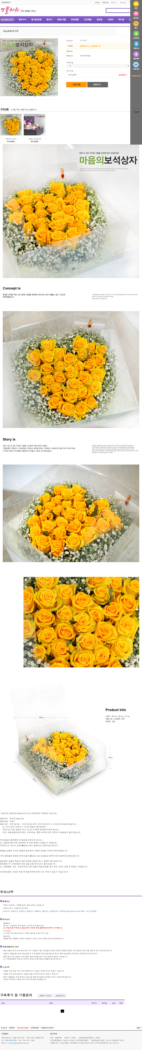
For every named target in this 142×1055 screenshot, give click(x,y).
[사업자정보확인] (82, 1040)
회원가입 (105, 2)
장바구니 (114, 2)
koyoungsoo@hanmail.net (19, 1043)
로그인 (97, 2)
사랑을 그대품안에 (34, 138)
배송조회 (123, 2)
